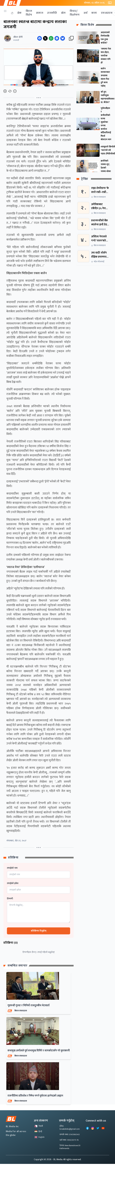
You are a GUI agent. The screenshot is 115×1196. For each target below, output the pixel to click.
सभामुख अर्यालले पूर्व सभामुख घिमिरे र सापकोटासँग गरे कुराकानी (39, 1050)
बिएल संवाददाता (20, 1010)
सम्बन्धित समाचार (17, 965)
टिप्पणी (10, 899)
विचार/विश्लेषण (75, 12)
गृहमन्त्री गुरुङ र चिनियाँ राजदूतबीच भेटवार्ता (28, 1005)
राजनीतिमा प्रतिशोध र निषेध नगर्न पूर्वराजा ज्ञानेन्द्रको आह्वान (35, 1096)
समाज (39, 13)
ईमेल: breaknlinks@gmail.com (70, 1127)
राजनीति (52, 13)
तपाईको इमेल (12, 883)
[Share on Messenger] (57, 38)
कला (94, 13)
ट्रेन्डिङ (84, 179)
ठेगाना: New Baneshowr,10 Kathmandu (70, 1147)
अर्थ (85, 13)
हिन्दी (38, 1131)
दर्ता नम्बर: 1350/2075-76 (69, 1140)
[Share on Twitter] (45, 38)
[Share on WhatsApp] (51, 38)
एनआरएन (106, 13)
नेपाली (38, 1126)
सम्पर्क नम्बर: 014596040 (70, 1134)
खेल (63, 13)
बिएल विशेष (29, 12)
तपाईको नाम (12, 868)
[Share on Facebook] (39, 38)
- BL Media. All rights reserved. (66, 1159)
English (39, 1137)
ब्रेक (19, 13)
